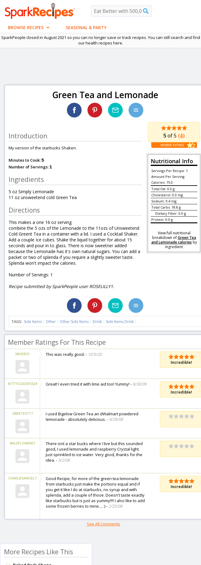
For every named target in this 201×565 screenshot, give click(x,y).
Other (51, 321)
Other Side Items (74, 321)
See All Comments (103, 524)
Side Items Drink (120, 321)
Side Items (33, 321)
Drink (97, 321)
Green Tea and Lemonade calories (173, 240)
